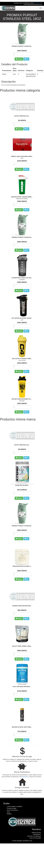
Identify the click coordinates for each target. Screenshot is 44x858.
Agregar (19, 129)
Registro (9, 814)
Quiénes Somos (36, 832)
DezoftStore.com (27, 840)
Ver (26, 129)
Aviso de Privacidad (35, 838)
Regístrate (25, 776)
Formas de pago (11, 808)
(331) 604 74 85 (38, 3)
